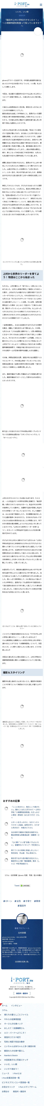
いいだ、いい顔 (22, 12)
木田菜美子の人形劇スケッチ (16, 1060)
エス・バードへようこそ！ (15, 1033)
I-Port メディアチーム (27, 1087)
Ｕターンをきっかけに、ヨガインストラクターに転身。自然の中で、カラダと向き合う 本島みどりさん (25, 825)
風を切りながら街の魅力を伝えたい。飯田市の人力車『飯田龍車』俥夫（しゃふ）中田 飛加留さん (25, 861)
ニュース (5, 1073)
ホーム (4, 1005)
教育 (37, 901)
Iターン (7, 901)
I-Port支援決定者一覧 (11, 1078)
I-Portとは (17, 1073)
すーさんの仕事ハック (12, 1023)
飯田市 (22, 905)
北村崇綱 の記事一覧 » (22, 961)
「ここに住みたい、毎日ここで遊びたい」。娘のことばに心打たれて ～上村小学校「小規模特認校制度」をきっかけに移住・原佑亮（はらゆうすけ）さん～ (26, 812)
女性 (18, 901)
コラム (3, 1009)
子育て (27, 901)
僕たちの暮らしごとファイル (16, 1014)
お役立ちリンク (8, 1087)
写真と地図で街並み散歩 (14, 1042)
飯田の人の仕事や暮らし (14, 1051)
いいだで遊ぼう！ (11, 1069)
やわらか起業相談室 (12, 1019)
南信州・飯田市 (22, 993)
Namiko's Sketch (11, 1055)
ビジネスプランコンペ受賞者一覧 (16, 1082)
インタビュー (16, 1005)
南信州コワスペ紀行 (12, 1037)
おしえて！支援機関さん (14, 1028)
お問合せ (5, 1091)
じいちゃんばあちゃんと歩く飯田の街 (20, 1046)
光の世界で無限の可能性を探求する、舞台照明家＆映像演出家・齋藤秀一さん (25, 835)
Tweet (16, 885)
